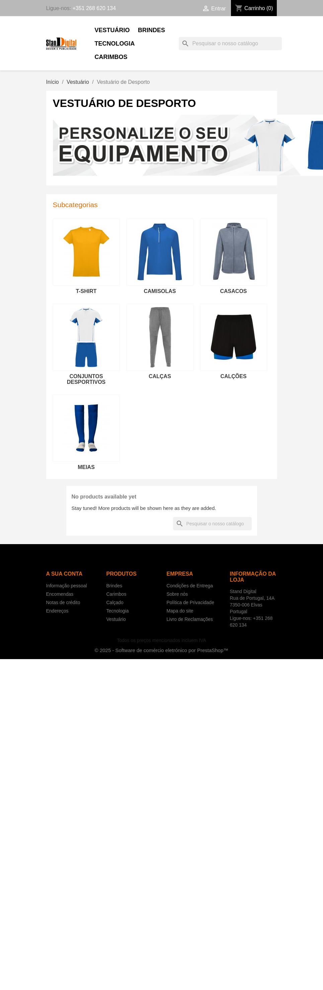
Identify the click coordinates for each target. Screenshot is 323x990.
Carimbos (111, 57)
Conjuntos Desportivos (86, 379)
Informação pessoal (66, 585)
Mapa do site (180, 611)
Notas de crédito (63, 602)
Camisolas (160, 291)
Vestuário (112, 30)
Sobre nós (177, 594)
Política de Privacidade (190, 602)
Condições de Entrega (190, 585)
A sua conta (64, 574)
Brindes (151, 30)
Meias (86, 467)
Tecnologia (115, 43)
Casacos (233, 291)
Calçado (115, 602)
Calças (160, 376)
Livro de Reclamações (190, 619)
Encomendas (60, 594)
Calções (233, 376)
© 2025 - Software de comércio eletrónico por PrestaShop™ (162, 650)
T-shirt (86, 291)
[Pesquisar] (230, 43)
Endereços (57, 611)
